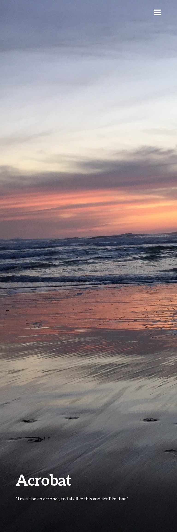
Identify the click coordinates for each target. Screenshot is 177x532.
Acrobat (44, 480)
